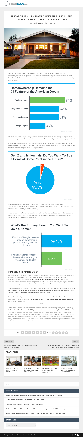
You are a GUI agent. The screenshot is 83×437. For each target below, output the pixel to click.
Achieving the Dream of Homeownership (50, 369)
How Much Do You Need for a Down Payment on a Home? (32, 369)
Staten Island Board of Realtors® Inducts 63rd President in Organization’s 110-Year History (35, 409)
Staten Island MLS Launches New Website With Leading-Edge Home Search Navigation (34, 395)
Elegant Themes (17, 435)
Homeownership (42, 23)
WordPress (34, 435)
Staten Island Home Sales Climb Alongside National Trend (25, 400)
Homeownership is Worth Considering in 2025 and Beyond (68, 369)
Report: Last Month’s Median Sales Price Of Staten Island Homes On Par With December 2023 (36, 413)
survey (14, 76)
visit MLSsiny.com (21, 292)
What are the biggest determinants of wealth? (13, 369)
